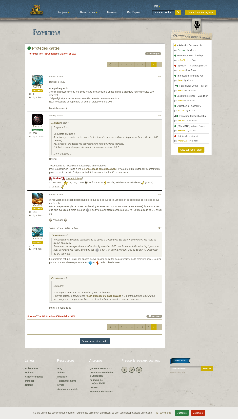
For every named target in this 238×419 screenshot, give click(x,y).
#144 (160, 228)
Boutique (133, 12)
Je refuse (198, 413)
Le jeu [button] (63, 12)
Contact (94, 387)
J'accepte (182, 413)
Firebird (37, 126)
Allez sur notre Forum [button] (191, 149)
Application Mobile (67, 389)
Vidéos (61, 372)
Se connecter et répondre (95, 341)
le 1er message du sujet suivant (99, 169)
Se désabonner (178, 372)
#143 (160, 194)
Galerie (29, 385)
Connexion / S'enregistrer (200, 12)
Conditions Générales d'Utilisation (102, 374)
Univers (29, 372)
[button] (157, 6)
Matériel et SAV (68, 53)
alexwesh (37, 87)
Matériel (29, 380)
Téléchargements (66, 380)
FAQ (59, 368)
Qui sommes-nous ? (101, 368)
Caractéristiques (34, 376)
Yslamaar (37, 205)
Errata (60, 385)
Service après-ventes (101, 391)
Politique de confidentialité (97, 382)
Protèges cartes (43, 48)
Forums (112, 12)
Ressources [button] (88, 12)
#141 (160, 76)
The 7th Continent (48, 53)
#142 (160, 116)
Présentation (32, 368)
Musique (62, 376)
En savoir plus (164, 412)
